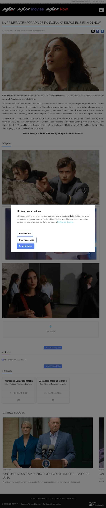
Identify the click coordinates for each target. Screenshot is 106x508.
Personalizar (25, 234)
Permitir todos (25, 246)
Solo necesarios (26, 240)
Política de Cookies (65, 222)
